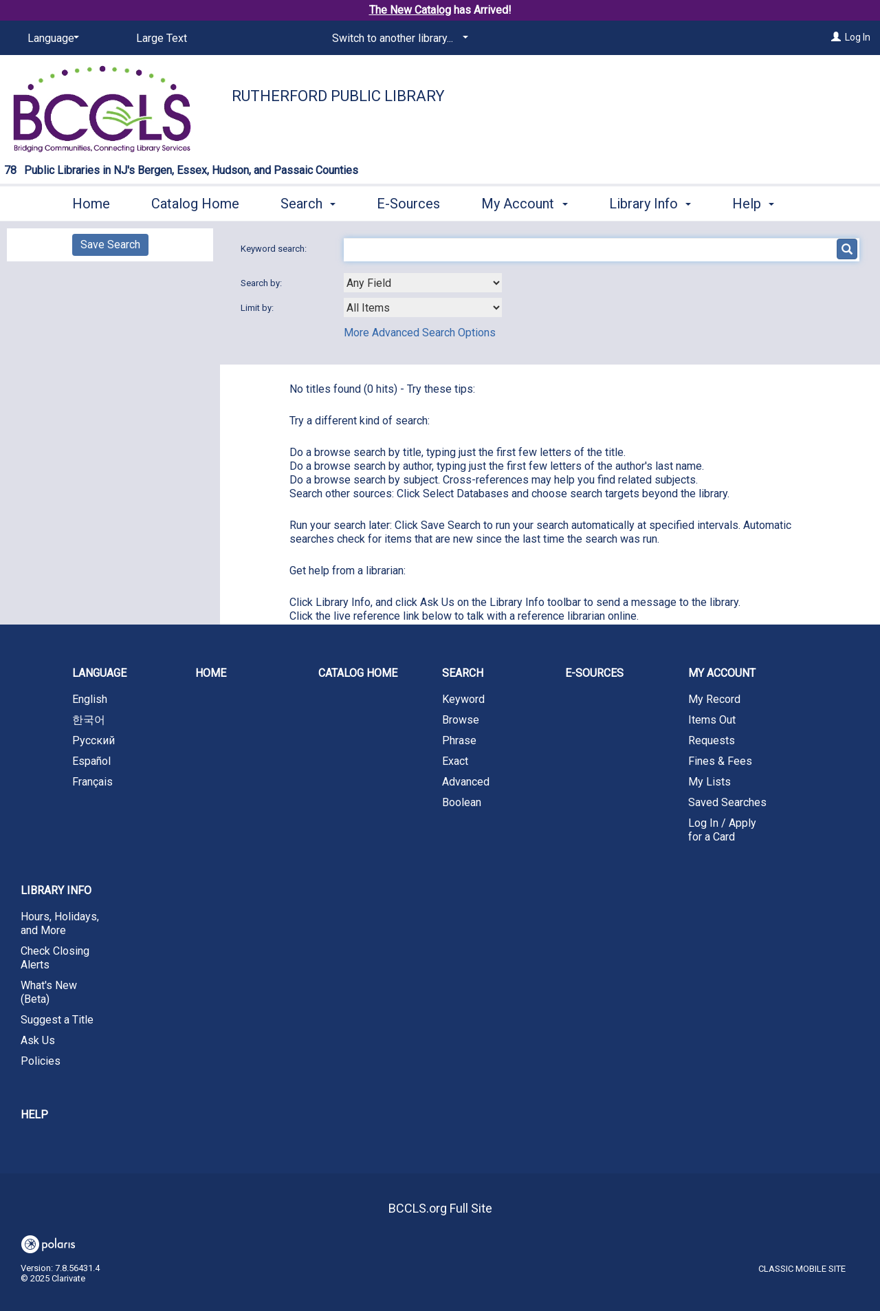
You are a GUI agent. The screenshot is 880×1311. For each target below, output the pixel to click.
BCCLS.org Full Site (440, 1208)
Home (91, 201)
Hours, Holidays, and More (60, 923)
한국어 (88, 719)
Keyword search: (275, 248)
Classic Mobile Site (802, 1269)
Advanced (466, 781)
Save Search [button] (110, 244)
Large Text (161, 38)
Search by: (262, 283)
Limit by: (258, 308)
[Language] (51, 38)
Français (92, 781)
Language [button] (99, 673)
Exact (455, 761)
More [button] (759, 203)
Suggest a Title (57, 1019)
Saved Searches (727, 802)
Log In (857, 37)
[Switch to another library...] (397, 38)
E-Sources (408, 201)
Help (34, 1114)
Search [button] (308, 201)
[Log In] (836, 37)
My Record (714, 699)
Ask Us (38, 1040)
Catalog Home (195, 201)
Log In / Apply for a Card (722, 829)
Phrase (459, 740)
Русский (93, 740)
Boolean (461, 802)
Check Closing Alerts (55, 957)
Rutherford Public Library (338, 96)
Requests (711, 740)
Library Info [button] (650, 201)
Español (91, 761)
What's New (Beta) (49, 992)
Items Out (712, 719)
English (89, 699)
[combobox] (423, 282)
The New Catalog (410, 10)
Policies (40, 1061)
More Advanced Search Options (420, 332)
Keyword (463, 699)
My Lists (709, 781)
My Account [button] (524, 201)
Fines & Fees (720, 761)
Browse (460, 719)
